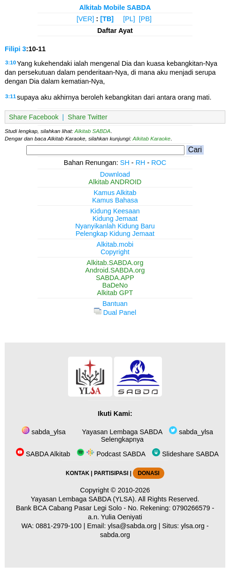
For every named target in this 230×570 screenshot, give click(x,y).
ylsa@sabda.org (131, 526)
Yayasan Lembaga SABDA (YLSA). (84, 499)
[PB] (145, 19)
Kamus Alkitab (114, 192)
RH (141, 162)
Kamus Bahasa (115, 200)
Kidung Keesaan (115, 211)
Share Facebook (34, 117)
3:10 (10, 62)
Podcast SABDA (111, 454)
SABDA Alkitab (43, 454)
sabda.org (115, 535)
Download (115, 174)
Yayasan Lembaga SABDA (121, 432)
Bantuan (115, 303)
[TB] (107, 19)
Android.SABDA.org (115, 270)
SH (125, 162)
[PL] (129, 19)
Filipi (13, 49)
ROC (158, 162)
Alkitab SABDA (93, 131)
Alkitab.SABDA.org (115, 262)
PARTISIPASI (111, 473)
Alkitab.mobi (115, 244)
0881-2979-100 (59, 526)
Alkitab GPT (115, 293)
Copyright (115, 252)
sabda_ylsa (44, 432)
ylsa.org (192, 526)
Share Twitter (87, 117)
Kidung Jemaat (115, 218)
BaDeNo (115, 285)
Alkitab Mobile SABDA (115, 7)
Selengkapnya (121, 439)
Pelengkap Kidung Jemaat (115, 233)
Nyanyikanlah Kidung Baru (115, 226)
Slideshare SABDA (185, 454)
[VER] (85, 19)
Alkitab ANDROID (115, 182)
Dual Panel (115, 312)
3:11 (10, 96)
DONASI (148, 473)
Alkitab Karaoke (152, 138)
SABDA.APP (115, 277)
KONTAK (77, 473)
